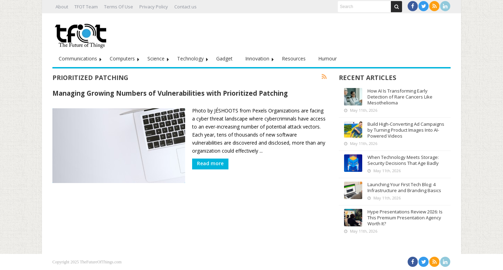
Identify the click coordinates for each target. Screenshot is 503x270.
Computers (122, 58)
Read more (210, 163)
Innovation (257, 58)
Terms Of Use (118, 6)
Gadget (224, 58)
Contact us (185, 6)
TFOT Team (86, 6)
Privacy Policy (153, 6)
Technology (190, 58)
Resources (294, 58)
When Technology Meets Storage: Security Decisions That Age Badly (403, 160)
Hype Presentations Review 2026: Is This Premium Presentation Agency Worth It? (405, 218)
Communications (78, 58)
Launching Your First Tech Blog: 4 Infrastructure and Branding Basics (404, 187)
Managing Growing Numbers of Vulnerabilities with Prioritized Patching (170, 93)
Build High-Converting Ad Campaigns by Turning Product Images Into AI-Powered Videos (405, 130)
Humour (327, 58)
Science (156, 58)
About (62, 6)
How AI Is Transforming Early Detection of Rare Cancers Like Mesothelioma (399, 97)
